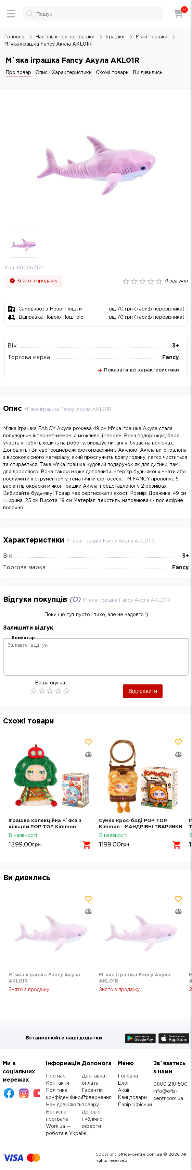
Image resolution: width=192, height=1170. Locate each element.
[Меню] (11, 14)
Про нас (55, 1076)
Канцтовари (132, 1098)
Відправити (142, 691)
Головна (128, 1076)
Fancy (170, 357)
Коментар (23, 638)
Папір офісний (135, 1105)
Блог (123, 1083)
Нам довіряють (63, 1105)
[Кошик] (178, 14)
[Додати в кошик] (87, 844)
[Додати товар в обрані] (88, 741)
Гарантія (92, 1090)
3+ (175, 346)
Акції (123, 1090)
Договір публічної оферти (93, 1119)
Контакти (57, 1083)
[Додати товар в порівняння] (88, 754)
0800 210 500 (170, 1084)
